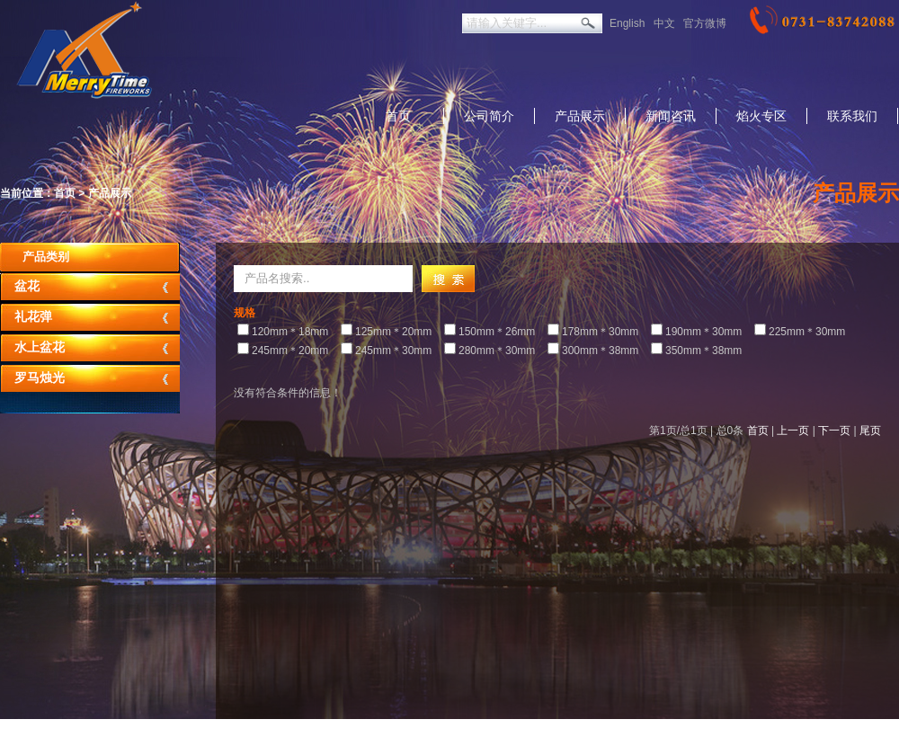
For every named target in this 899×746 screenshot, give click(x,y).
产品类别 (45, 256)
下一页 (834, 430)
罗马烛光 (39, 378)
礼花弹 (33, 317)
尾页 (870, 430)
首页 (398, 116)
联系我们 (852, 116)
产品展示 (580, 116)
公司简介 (489, 116)
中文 (664, 23)
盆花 (27, 286)
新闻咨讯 (670, 116)
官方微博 (704, 23)
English (627, 23)
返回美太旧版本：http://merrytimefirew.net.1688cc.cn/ (395, 732)
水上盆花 (39, 347)
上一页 (793, 430)
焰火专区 (761, 116)
